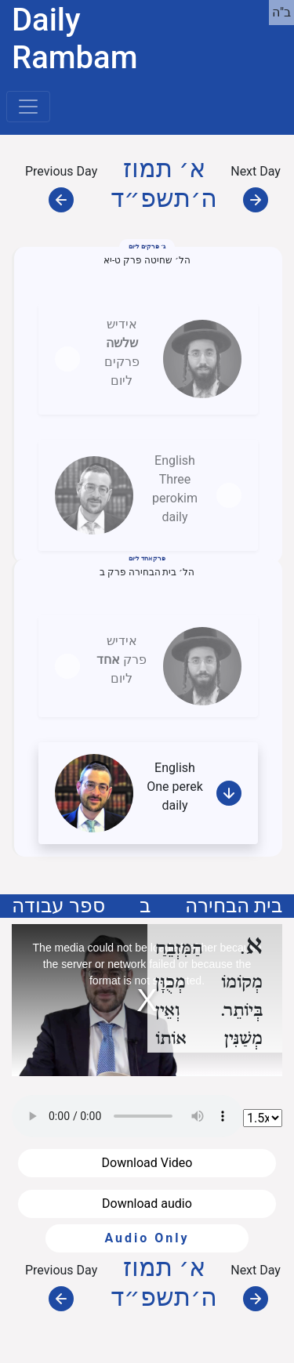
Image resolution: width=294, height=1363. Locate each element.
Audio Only (146, 1238)
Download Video (147, 1162)
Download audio (147, 1203)
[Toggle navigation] (28, 106)
